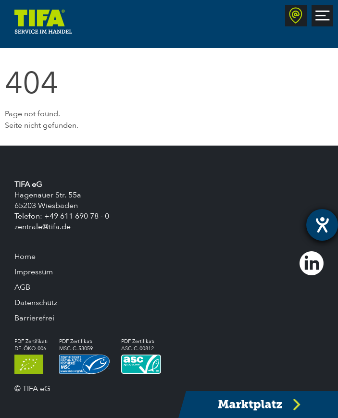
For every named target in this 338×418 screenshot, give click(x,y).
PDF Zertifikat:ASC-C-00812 (141, 356)
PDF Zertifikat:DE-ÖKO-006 (31, 356)
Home (25, 256)
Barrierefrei (34, 318)
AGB (22, 287)
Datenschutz (35, 302)
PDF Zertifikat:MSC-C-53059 (84, 356)
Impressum (33, 272)
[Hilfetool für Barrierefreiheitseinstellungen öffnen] (322, 225)
